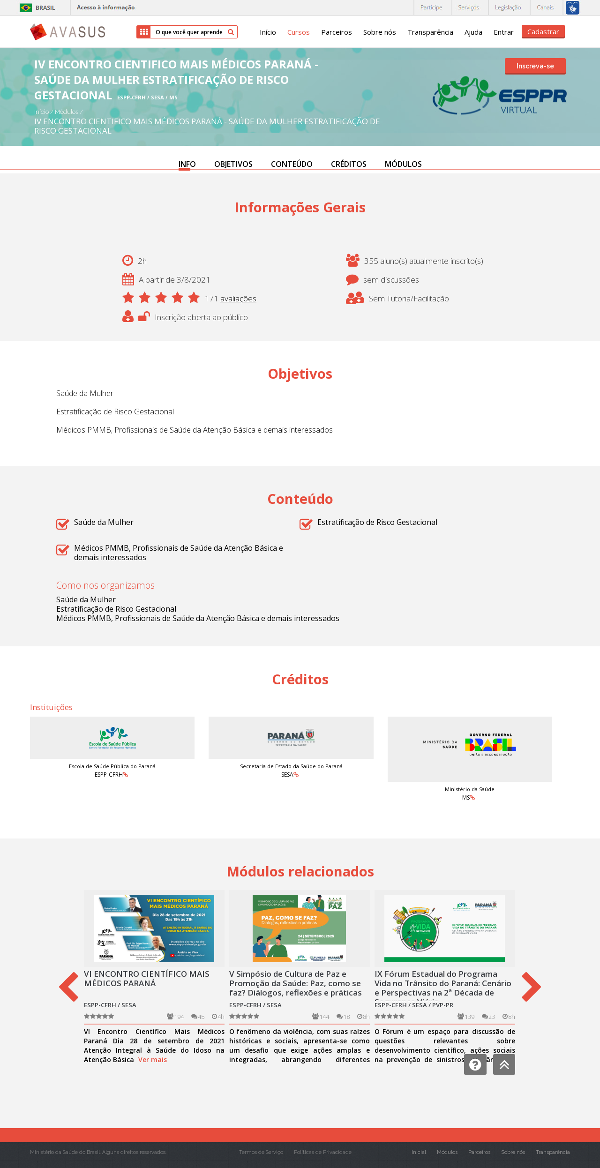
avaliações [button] (238, 298)
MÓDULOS (403, 164)
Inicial (419, 1152)
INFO (187, 164)
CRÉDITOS (349, 164)
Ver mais (152, 1059)
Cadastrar (543, 31)
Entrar (504, 32)
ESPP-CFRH (109, 775)
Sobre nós (379, 32)
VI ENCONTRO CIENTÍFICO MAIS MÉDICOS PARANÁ (147, 978)
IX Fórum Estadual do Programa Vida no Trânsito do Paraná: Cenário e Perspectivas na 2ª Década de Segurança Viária (443, 987)
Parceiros (336, 32)
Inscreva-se (535, 66)
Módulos (67, 111)
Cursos (298, 32)
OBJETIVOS (233, 164)
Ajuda (473, 32)
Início (268, 32)
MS (466, 797)
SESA (287, 775)
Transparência (430, 32)
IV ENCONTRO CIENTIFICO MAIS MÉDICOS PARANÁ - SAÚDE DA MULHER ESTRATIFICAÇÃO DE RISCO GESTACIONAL (207, 126)
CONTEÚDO (292, 164)
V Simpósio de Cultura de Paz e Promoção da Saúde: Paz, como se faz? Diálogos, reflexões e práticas (295, 983)
